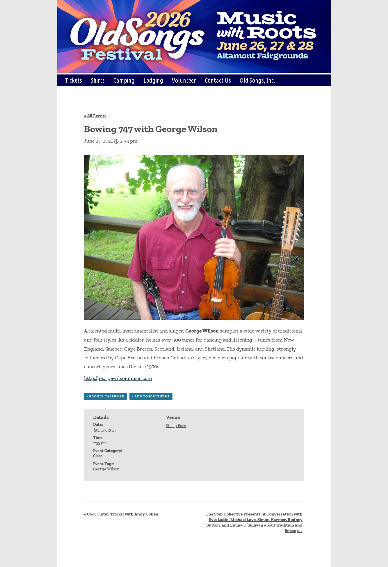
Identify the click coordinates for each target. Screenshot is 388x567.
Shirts (98, 80)
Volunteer (184, 80)
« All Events (95, 115)
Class (97, 456)
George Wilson (106, 469)
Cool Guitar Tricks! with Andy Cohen (121, 514)
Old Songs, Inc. (257, 80)
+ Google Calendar (105, 396)
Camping (124, 80)
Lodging (153, 80)
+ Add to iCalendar (151, 396)
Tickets (73, 80)
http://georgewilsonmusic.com (118, 378)
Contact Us (218, 80)
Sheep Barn (176, 425)
